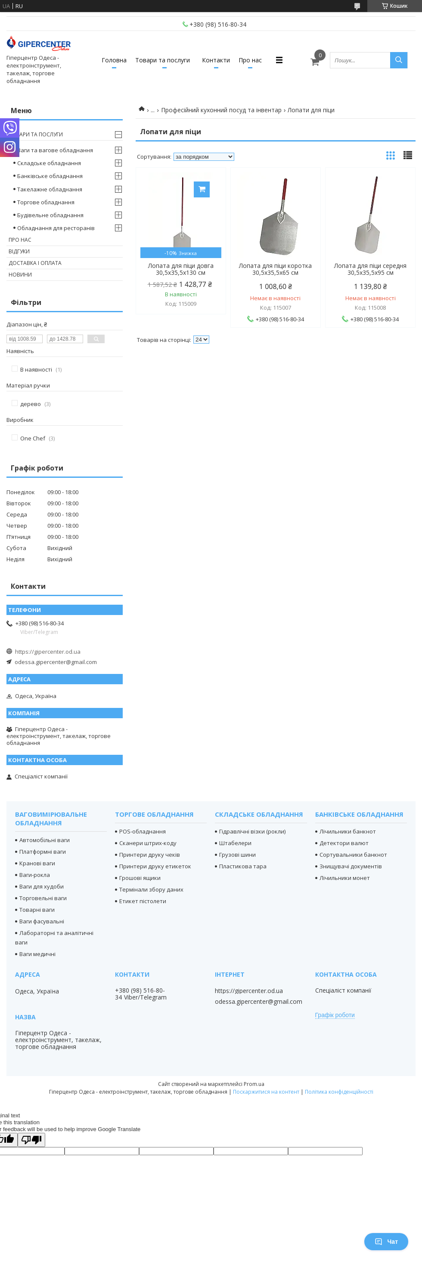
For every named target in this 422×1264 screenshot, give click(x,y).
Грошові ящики (140, 878)
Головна (114, 60)
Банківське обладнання (50, 176)
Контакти (216, 60)
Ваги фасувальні (41, 921)
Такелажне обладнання (49, 189)
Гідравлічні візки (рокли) (252, 831)
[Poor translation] (31, 1140)
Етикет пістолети (142, 901)
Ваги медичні (37, 954)
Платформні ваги (42, 851)
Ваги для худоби (41, 886)
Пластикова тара (243, 866)
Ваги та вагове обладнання (55, 150)
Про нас (250, 60)
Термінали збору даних (151, 889)
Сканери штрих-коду (148, 843)
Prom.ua (254, 1084)
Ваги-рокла (34, 875)
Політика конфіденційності (339, 1091)
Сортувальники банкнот (353, 854)
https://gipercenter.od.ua (48, 651)
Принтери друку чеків (149, 854)
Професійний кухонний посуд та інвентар (221, 110)
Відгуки (19, 251)
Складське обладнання (49, 163)
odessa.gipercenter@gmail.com (56, 661)
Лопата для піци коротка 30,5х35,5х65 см (275, 269)
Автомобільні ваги (44, 840)
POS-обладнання (142, 831)
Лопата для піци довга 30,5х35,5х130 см (181, 269)
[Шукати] (398, 60)
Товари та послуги (162, 60)
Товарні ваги (37, 909)
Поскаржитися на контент (266, 1091)
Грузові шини (237, 854)
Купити (202, 189)
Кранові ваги (37, 863)
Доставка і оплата (35, 263)
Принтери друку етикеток (155, 866)
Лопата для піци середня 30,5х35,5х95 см (370, 269)
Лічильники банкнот (348, 831)
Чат (386, 1242)
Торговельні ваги (43, 898)
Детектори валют (344, 843)
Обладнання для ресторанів (56, 228)
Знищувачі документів (351, 866)
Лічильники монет (345, 878)
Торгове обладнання (45, 202)
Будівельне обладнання (50, 215)
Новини (20, 274)
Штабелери (235, 843)
